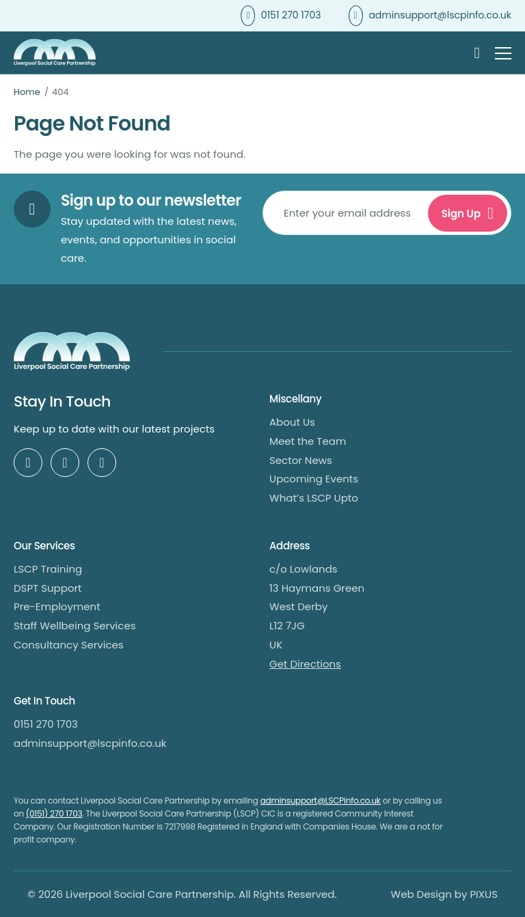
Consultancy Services (69, 645)
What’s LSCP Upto (313, 498)
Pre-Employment (57, 606)
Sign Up (461, 213)
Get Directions (305, 664)
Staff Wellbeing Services (75, 625)
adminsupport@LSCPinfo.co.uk (320, 800)
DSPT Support (48, 588)
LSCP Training (48, 569)
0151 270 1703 (291, 15)
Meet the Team (307, 441)
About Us (292, 422)
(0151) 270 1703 (54, 813)
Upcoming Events (313, 478)
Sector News (300, 460)
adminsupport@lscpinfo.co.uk (439, 15)
